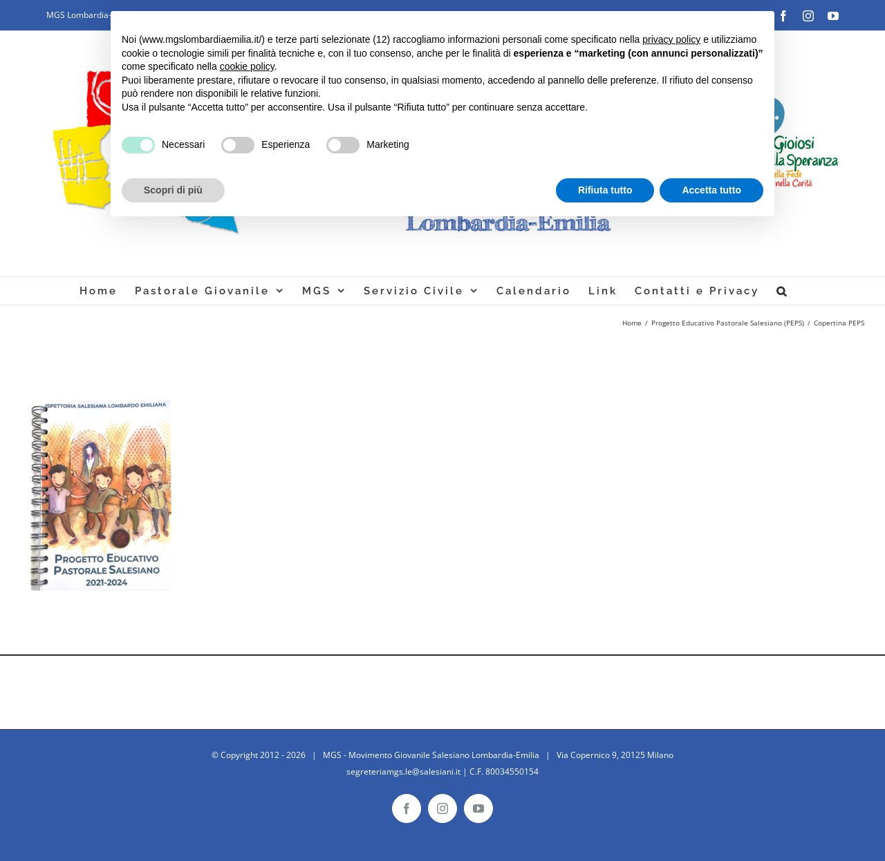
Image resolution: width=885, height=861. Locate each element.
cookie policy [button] (247, 66)
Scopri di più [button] (173, 190)
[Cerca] (782, 291)
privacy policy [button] (671, 39)
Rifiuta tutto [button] (605, 190)
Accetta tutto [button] (711, 190)
